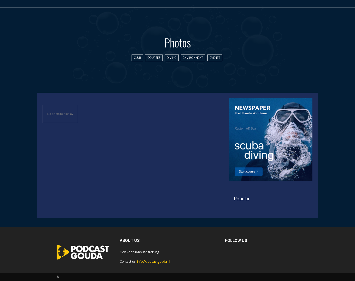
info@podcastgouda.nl (153, 261)
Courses (154, 57)
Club (137, 57)
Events (214, 57)
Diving (172, 57)
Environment (193, 57)
